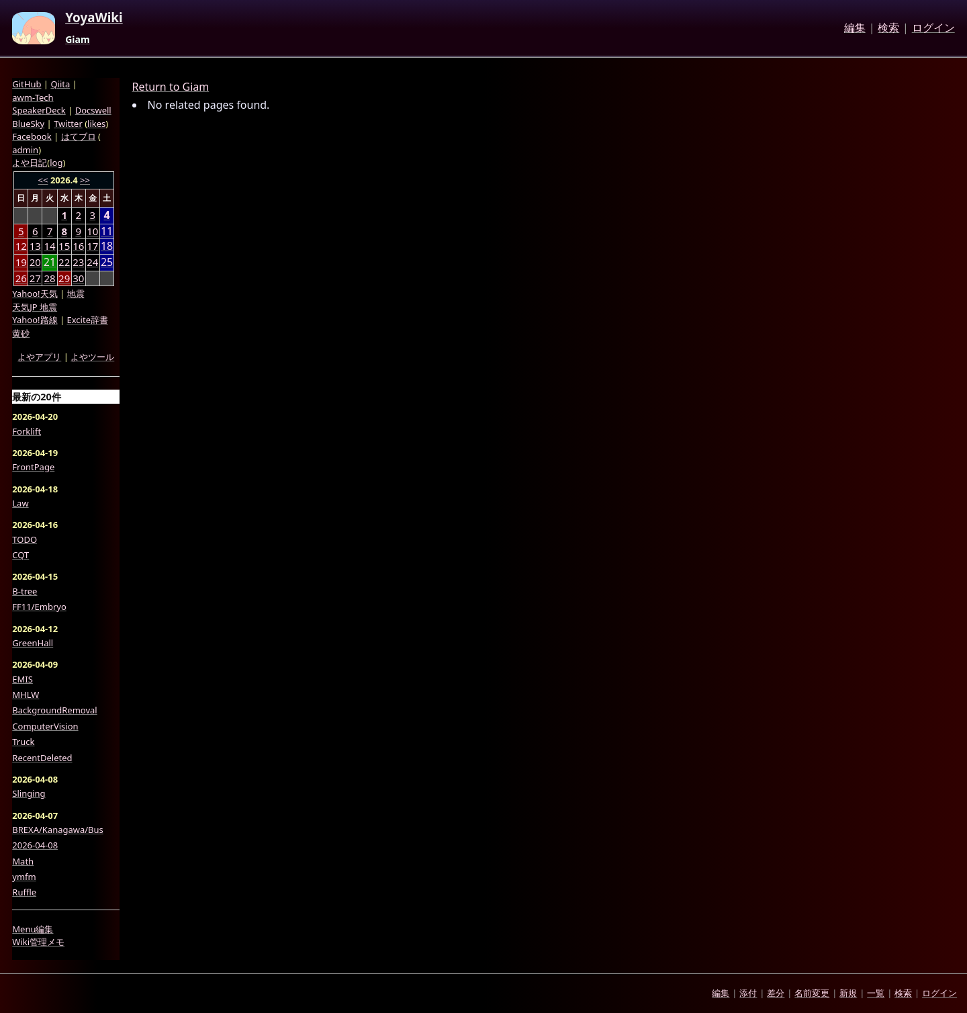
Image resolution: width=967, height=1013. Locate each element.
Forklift (26, 431)
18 (107, 246)
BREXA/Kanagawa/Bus (57, 829)
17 (92, 246)
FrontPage (33, 467)
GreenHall (32, 643)
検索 (888, 28)
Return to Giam (171, 86)
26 (21, 278)
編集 (855, 28)
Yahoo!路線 (34, 320)
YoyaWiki (94, 18)
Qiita (60, 84)
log (56, 163)
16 (78, 246)
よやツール (92, 357)
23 (78, 262)
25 (107, 262)
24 (92, 262)
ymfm (24, 876)
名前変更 (811, 993)
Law (20, 503)
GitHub (26, 84)
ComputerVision (45, 726)
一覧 (875, 993)
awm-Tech (32, 97)
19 (21, 262)
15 (64, 246)
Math (23, 861)
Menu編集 (32, 929)
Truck (23, 741)
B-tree (24, 591)
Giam (77, 40)
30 (78, 278)
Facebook (31, 136)
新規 (848, 993)
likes (96, 124)
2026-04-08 (35, 845)
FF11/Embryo (39, 606)
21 (50, 262)
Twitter (68, 124)
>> (85, 180)
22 (64, 262)
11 (107, 231)
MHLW (25, 694)
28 (49, 278)
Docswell (93, 110)
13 (35, 246)
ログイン (933, 28)
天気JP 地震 (34, 307)
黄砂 (21, 333)
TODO (24, 539)
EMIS (22, 679)
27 (35, 278)
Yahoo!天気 (34, 294)
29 (64, 278)
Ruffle (24, 892)
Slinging (28, 793)
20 (35, 262)
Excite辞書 (87, 320)
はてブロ (78, 136)
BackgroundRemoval (54, 710)
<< (43, 180)
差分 (775, 993)
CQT (20, 555)
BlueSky (28, 124)
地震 (76, 294)
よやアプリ (39, 357)
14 (49, 246)
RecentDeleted (42, 757)
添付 (748, 993)
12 (21, 246)
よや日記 (29, 163)
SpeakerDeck (38, 110)
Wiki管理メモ (38, 942)
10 (92, 231)
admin (25, 150)
